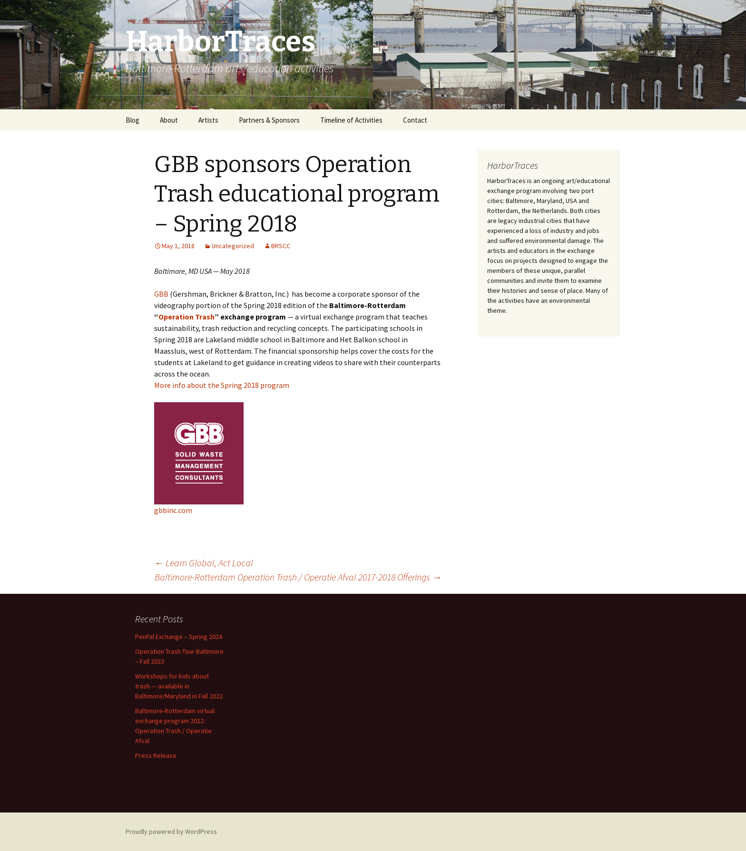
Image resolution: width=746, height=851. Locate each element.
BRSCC (280, 246)
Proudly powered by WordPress (171, 831)
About (169, 120)
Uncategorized (233, 246)
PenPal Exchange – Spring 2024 (178, 636)
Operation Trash (186, 316)
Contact (415, 120)
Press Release (156, 755)
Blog (132, 120)
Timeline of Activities (351, 120)
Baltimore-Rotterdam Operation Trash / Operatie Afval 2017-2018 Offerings (298, 577)
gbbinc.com (173, 510)
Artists (208, 120)
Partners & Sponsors (269, 120)
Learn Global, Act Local (203, 563)
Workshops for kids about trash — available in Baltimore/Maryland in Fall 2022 (179, 686)
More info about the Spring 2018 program (221, 385)
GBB (161, 294)
